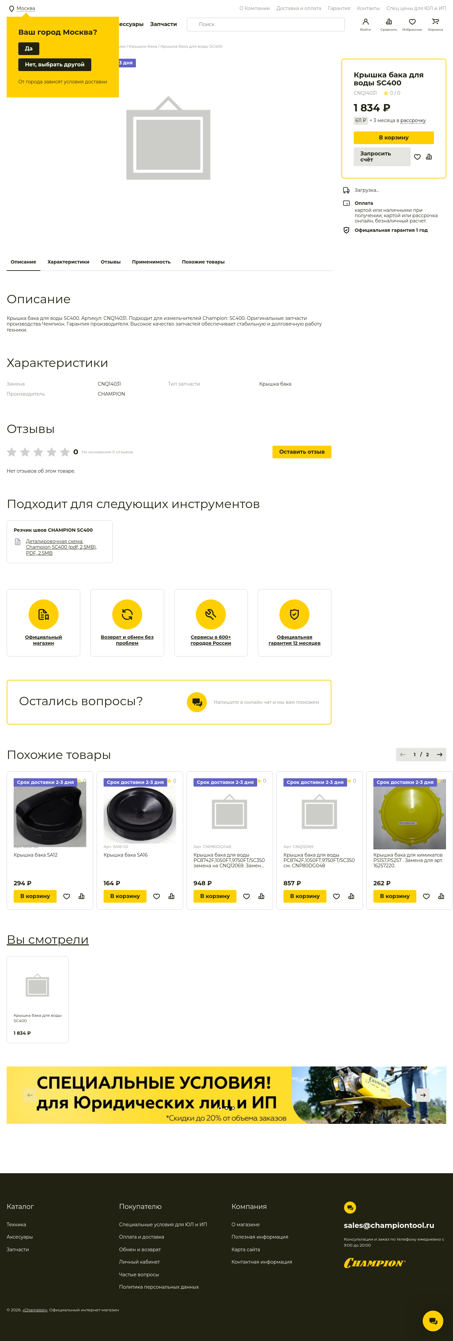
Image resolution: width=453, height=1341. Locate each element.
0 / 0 (391, 93)
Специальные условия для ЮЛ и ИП (163, 1225)
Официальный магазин (43, 640)
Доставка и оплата (298, 8)
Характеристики (69, 262)
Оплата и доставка (141, 1237)
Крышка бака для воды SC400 (38, 1018)
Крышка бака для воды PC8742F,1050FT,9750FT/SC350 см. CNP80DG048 (319, 860)
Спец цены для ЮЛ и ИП (416, 8)
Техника (16, 1225)
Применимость (151, 262)
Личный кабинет (139, 1262)
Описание (23, 262)
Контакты (368, 8)
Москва (26, 8)
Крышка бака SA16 (126, 855)
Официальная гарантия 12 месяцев (294, 640)
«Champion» (35, 1309)
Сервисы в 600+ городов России (211, 640)
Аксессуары (126, 24)
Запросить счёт (375, 156)
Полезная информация (259, 1237)
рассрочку (413, 120)
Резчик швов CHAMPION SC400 (53, 530)
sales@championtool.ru (389, 1226)
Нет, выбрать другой (55, 64)
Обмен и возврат (140, 1250)
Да (29, 48)
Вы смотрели (48, 939)
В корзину (394, 137)
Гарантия (339, 8)
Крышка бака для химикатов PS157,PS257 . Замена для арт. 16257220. (408, 860)
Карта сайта (245, 1250)
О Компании (254, 8)
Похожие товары (203, 262)
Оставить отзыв (302, 452)
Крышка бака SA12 (35, 855)
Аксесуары (20, 1237)
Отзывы (111, 262)
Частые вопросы (139, 1275)
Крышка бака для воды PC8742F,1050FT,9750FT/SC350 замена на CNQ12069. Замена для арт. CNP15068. (229, 860)
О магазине (245, 1225)
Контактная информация (261, 1262)
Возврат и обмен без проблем (127, 640)
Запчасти (163, 24)
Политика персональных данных (159, 1287)
